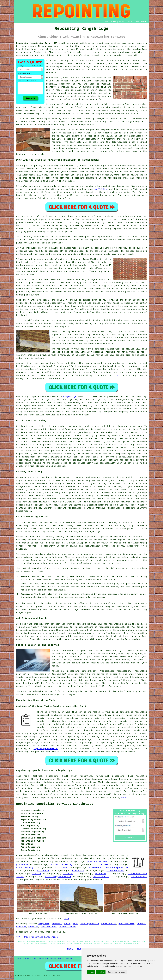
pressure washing (97, 861)
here (123, 797)
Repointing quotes (51, 797)
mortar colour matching (110, 525)
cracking (71, 303)
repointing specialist (92, 265)
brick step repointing (66, 736)
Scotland (21, 927)
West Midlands (48, 927)
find (26, 776)
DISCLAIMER (141, 22)
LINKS (113, 22)
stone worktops (115, 871)
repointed (51, 73)
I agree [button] (91, 972)
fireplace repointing (50, 730)
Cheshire (33, 927)
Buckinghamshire (89, 924)
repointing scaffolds (46, 749)
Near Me (69, 958)
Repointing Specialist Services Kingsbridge (54, 804)
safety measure (60, 228)
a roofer (68, 874)
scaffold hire (101, 877)
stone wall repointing (62, 718)
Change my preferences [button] (116, 972)
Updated (53, 958)
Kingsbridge (69, 396)
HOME (106, 22)
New (35, 958)
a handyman (78, 871)
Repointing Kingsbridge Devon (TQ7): (38, 43)
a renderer (43, 871)
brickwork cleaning (61, 864)
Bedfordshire (108, 924)
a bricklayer (100, 864)
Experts (61, 958)
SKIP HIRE (100, 874)
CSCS (117, 375)
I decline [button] (101, 972)
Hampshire (43, 924)
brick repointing (95, 122)
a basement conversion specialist (108, 867)
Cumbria (141, 924)
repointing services (53, 861)
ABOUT (121, 22)
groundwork (22, 864)
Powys (67, 924)
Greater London (67, 927)
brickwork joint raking (88, 733)
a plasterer (61, 867)
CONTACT (130, 22)
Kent (75, 924)
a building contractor (58, 877)
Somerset (57, 924)
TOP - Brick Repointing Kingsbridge (37, 937)
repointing (120, 55)
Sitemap (18, 958)
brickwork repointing (133, 733)
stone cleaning (24, 867)
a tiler (36, 874)
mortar (83, 63)
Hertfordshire (126, 924)
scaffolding (100, 189)
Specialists (43, 958)
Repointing (22, 396)
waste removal (139, 877)
